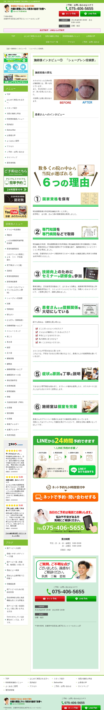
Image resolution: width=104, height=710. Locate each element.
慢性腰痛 (10, 413)
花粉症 (9, 271)
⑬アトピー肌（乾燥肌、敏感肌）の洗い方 (15, 563)
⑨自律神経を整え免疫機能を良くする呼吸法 (15, 599)
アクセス (71, 42)
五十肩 (9, 353)
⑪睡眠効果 (11, 584)
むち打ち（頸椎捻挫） (15, 320)
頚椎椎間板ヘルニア (14, 326)
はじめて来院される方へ (32, 37)
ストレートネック (14, 331)
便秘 (8, 397)
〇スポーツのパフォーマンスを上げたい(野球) (15, 290)
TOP (13, 36)
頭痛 (8, 304)
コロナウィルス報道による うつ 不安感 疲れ (15, 257)
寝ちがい (10, 314)
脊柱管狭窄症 (12, 380)
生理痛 (9, 408)
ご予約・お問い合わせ (90, 42)
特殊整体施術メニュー (71, 36)
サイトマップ (12, 157)
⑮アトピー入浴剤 (14, 548)
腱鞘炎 (9, 364)
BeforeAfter (11, 130)
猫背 (8, 347)
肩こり (9, 336)
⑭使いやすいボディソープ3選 (15, 555)
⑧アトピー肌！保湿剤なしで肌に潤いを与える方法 (15, 608)
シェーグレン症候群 (14, 298)
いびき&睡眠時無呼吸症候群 (15, 242)
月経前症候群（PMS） (15, 402)
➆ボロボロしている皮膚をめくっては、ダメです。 (15, 619)
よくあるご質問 (13, 141)
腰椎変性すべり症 (14, 375)
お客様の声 (90, 36)
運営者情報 (11, 163)
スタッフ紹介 (12, 108)
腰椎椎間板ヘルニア (14, 369)
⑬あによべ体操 (14, 570)
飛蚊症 (9, 235)
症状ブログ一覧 (52, 42)
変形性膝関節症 (13, 249)
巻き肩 (9, 342)
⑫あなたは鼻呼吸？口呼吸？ (15, 577)
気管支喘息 (11, 435)
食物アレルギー (13, 424)
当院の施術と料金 (52, 36)
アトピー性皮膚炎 (14, 229)
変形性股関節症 (13, 276)
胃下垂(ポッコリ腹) (14, 265)
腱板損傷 (10, 358)
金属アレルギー (13, 430)
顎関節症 (10, 309)
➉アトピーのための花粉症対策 (15, 590)
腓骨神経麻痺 (12, 282)
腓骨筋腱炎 (11, 391)
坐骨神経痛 (11, 386)
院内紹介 (10, 124)
